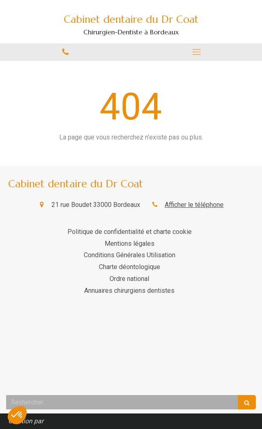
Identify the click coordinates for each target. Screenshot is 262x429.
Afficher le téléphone (194, 205)
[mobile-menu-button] (196, 52)
